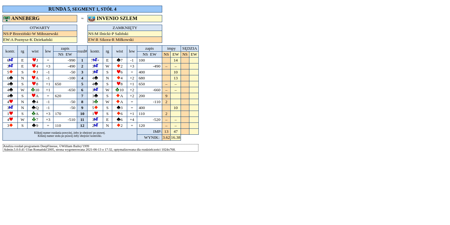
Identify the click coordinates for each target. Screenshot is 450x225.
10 (82, 113)
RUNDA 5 (59, 9)
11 (82, 119)
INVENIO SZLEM (113, 18)
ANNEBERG (22, 18)
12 (82, 125)
